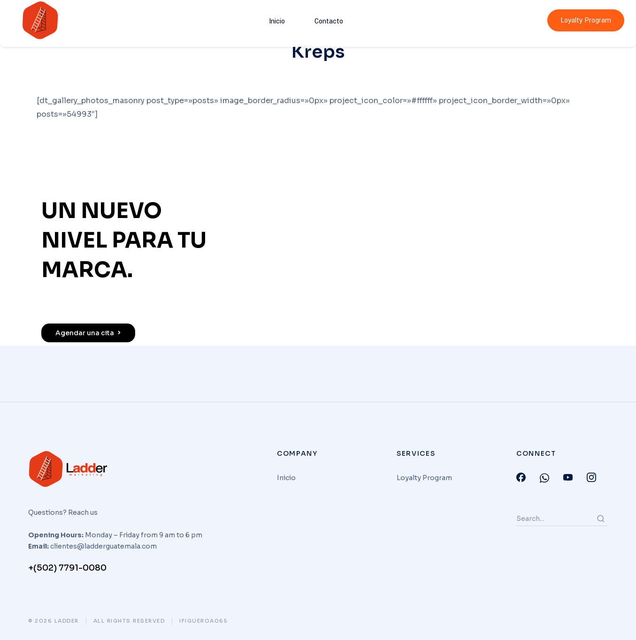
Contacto (322, 20)
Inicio (282, 20)
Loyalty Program (585, 20)
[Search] (601, 519)
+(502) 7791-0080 (67, 568)
